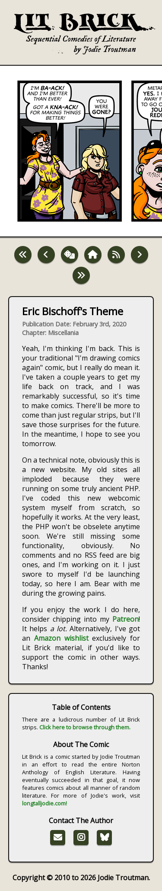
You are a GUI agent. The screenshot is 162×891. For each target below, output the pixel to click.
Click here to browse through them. (84, 727)
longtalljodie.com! (44, 803)
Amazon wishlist (61, 638)
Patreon (125, 619)
